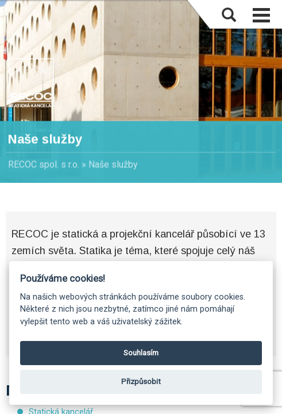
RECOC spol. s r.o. (43, 164)
